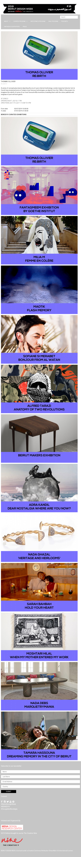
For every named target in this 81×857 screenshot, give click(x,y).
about (7, 21)
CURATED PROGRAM (20, 21)
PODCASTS (64, 21)
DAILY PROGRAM (53, 21)
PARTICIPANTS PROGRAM (37, 21)
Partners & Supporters (12, 26)
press (25, 26)
